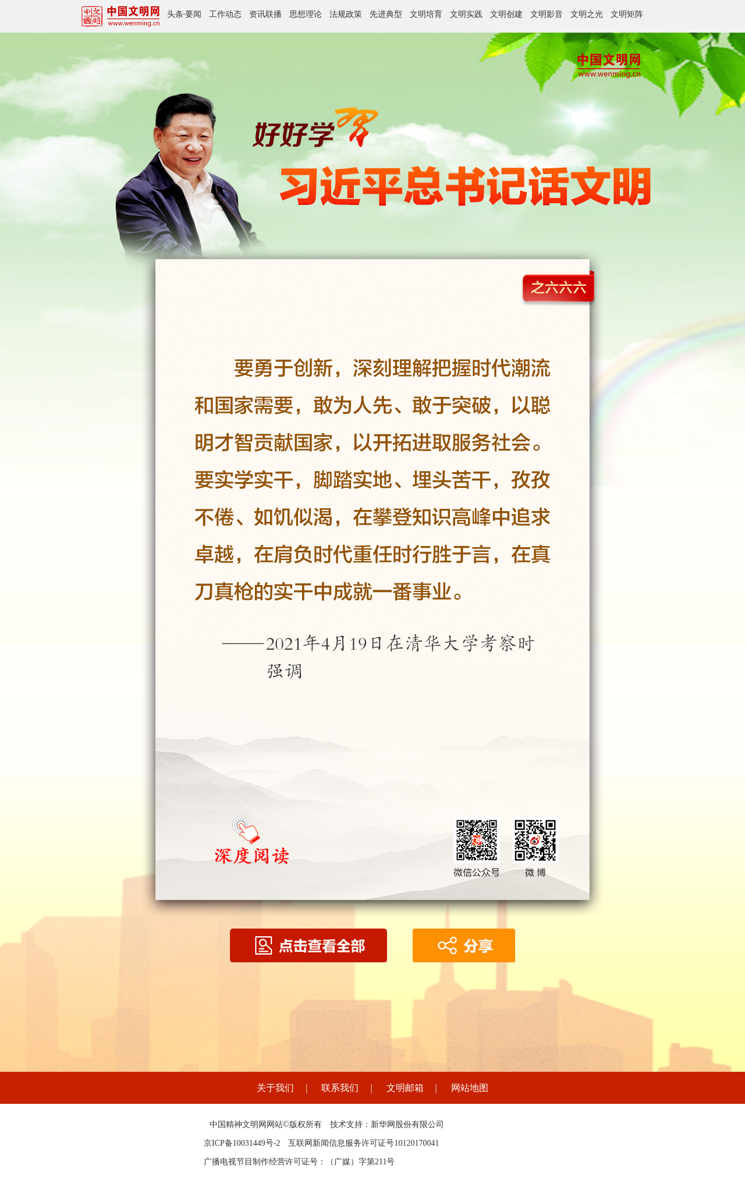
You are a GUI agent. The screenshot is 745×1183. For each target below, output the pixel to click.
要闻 (193, 14)
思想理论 (305, 14)
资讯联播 (265, 14)
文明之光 (586, 14)
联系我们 (340, 1088)
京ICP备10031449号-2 (242, 1143)
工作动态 (225, 14)
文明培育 (426, 14)
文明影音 (546, 14)
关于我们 (275, 1088)
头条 (175, 14)
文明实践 (466, 14)
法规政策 (345, 14)
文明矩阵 (627, 14)
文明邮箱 (405, 1088)
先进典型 (386, 14)
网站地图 (469, 1088)
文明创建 (506, 14)
